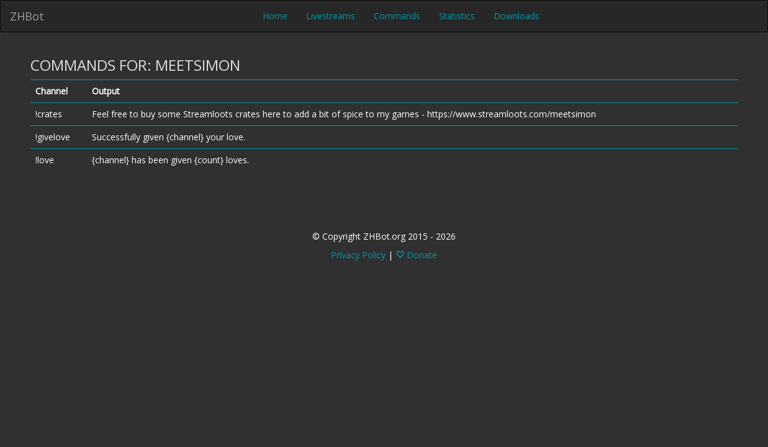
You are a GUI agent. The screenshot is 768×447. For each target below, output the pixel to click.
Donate (416, 255)
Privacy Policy (358, 255)
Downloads (517, 16)
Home (275, 16)
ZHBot (27, 16)
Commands (397, 16)
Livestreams (330, 16)
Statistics (457, 16)
